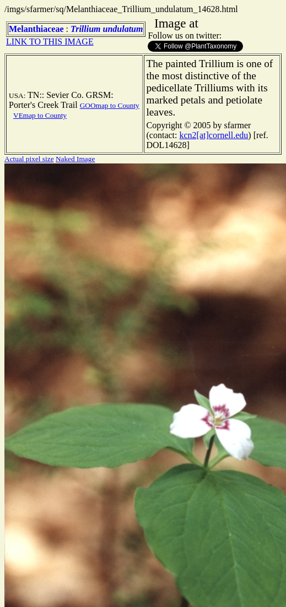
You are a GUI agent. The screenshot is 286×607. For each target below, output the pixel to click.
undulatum (123, 29)
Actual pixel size (29, 159)
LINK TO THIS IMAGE (50, 41)
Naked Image (75, 159)
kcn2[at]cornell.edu (213, 135)
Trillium (86, 29)
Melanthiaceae (36, 29)
